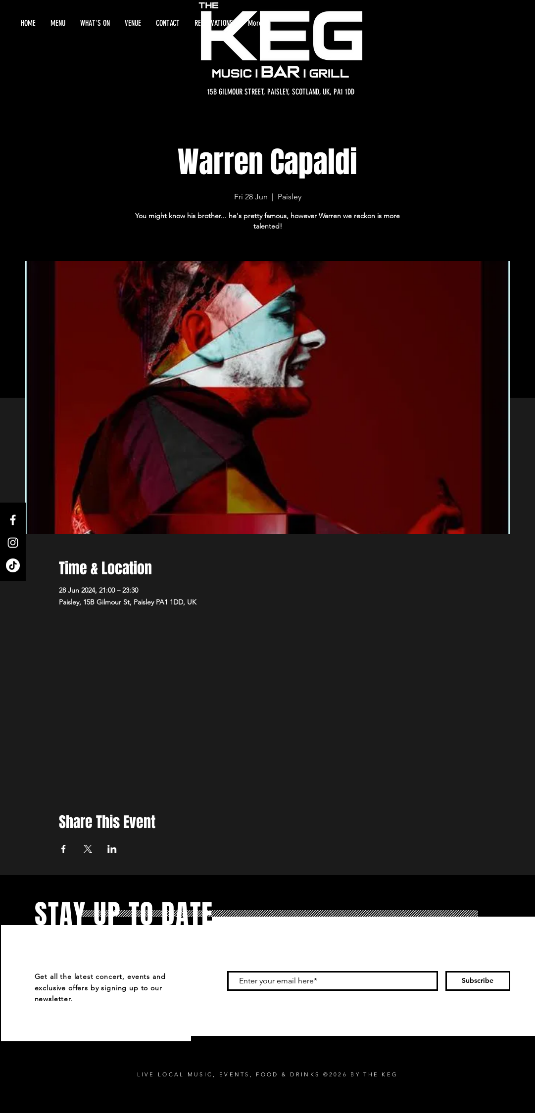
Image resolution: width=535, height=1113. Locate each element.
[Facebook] (13, 520)
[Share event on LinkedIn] (112, 849)
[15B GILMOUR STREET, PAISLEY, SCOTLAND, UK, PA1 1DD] (281, 92)
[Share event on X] (88, 849)
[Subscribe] (477, 981)
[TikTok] (13, 565)
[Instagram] (13, 543)
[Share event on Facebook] (63, 849)
